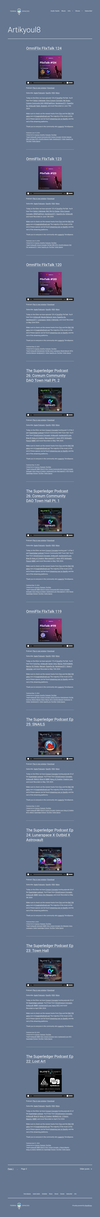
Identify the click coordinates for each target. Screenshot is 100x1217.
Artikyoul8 (32, 106)
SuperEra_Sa (69, 139)
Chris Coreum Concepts (54, 101)
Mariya (60, 664)
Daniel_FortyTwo (55, 697)
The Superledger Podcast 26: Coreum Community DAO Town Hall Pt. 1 (47, 496)
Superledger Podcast (32, 473)
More (58, 93)
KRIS (27, 139)
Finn (60, 114)
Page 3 (24, 1169)
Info (69, 11)
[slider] (47, 82)
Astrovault (39, 926)
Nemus (28, 666)
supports (61, 126)
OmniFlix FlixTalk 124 (44, 48)
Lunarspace (42, 320)
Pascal (28, 441)
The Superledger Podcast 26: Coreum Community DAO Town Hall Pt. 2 (47, 375)
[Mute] (67, 83)
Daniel (50, 664)
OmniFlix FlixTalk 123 (44, 159)
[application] (50, 82)
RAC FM (49, 211)
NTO (62, 438)
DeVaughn (68, 438)
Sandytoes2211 (61, 103)
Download (50, 88)
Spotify (48, 93)
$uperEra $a (60, 214)
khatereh (44, 106)
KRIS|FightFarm (49, 103)
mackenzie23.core (65, 435)
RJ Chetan (56, 211)
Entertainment (41, 351)
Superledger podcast (36, 433)
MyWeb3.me (56, 1116)
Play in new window (39, 88)
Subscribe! (88, 11)
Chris (46, 469)
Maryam (42, 666)
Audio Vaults (55, 11)
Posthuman (67, 699)
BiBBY (34, 441)
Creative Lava (68, 779)
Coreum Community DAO (34, 103)
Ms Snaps (66, 101)
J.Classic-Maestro (64, 1147)
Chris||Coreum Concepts (41, 435)
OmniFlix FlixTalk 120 (44, 265)
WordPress (88, 1205)
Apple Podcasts (39, 93)
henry (54, 317)
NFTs (36, 139)
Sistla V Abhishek (39, 101)
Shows (77, 11)
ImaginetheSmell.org (42, 116)
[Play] (28, 83)
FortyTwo (36, 664)
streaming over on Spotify (59, 119)
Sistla (63, 139)
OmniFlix (59, 98)
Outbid (35, 928)
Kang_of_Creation (38, 438)
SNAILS (36, 779)
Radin (38, 106)
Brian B (28, 438)
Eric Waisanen (48, 895)
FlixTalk (64, 137)
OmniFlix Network (44, 139)
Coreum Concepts (56, 137)
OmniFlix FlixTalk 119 (44, 611)
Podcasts (48, 135)
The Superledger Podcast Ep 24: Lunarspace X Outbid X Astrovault (49, 835)
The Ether (53, 135)
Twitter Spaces (36, 141)
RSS (53, 93)
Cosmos (37, 135)
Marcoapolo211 (50, 438)
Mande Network (46, 317)
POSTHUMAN (67, 664)
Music (63, 11)
